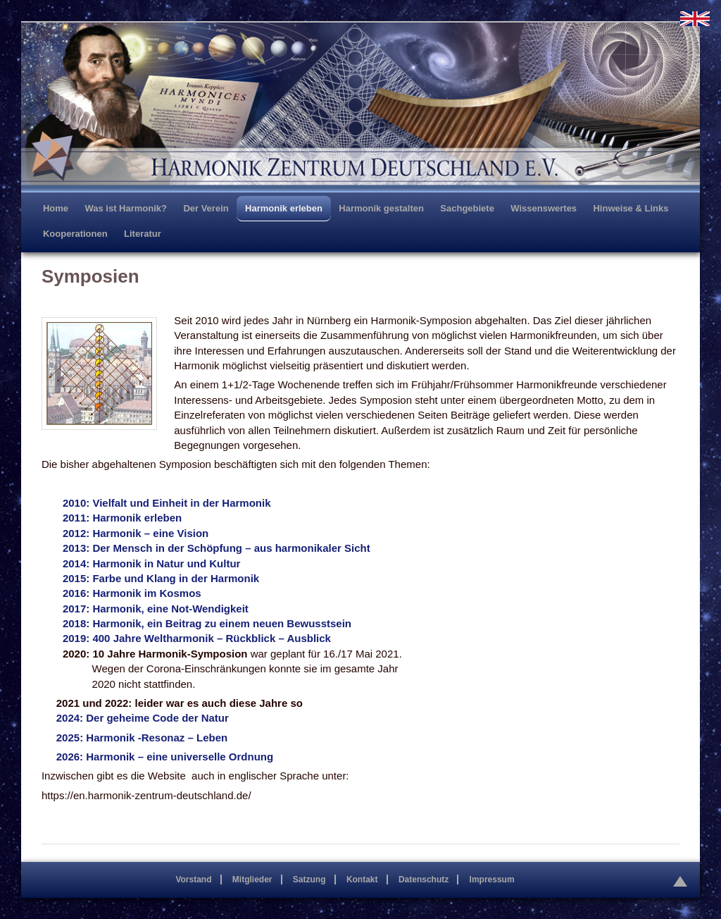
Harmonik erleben (283, 208)
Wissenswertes (543, 208)
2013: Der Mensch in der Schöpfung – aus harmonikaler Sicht (216, 548)
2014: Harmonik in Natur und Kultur (152, 563)
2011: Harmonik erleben (122, 518)
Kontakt (362, 879)
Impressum (492, 879)
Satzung (309, 879)
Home (55, 208)
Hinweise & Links (630, 208)
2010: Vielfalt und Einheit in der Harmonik (167, 503)
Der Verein (205, 208)
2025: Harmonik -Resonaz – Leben (141, 738)
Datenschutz (424, 879)
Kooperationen (75, 233)
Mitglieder (252, 879)
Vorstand (193, 879)
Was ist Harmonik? (125, 208)
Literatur (142, 233)
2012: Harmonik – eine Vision (135, 533)
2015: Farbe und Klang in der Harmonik (161, 578)
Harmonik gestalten (381, 208)
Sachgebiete (467, 208)
